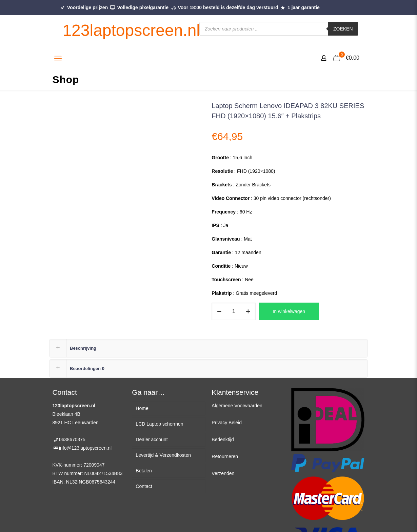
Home (142, 408)
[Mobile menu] (58, 58)
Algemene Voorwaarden (237, 405)
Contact (144, 486)
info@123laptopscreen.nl (85, 448)
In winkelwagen (289, 311)
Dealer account (151, 439)
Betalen (144, 470)
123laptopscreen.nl (131, 30)
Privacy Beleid (227, 422)
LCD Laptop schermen (159, 424)
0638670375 (72, 439)
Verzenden (223, 473)
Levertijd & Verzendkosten (163, 455)
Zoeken (343, 29)
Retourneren (225, 456)
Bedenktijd (223, 439)
